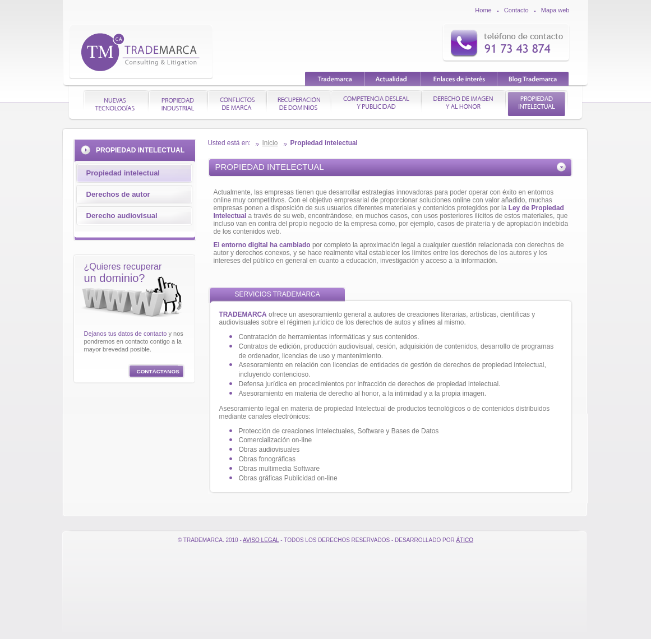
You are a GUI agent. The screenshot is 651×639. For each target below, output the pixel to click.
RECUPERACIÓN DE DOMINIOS (299, 103)
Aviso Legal (261, 540)
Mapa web (555, 10)
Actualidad (393, 79)
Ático (465, 540)
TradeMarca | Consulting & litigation (141, 51)
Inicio (270, 143)
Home (483, 10)
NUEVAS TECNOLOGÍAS (116, 103)
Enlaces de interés (459, 79)
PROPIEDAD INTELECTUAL (536, 103)
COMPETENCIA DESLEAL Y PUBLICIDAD (376, 103)
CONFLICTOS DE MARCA (237, 103)
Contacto (516, 10)
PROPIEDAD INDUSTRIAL (178, 103)
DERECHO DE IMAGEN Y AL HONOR (464, 103)
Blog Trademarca (533, 79)
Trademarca (335, 79)
